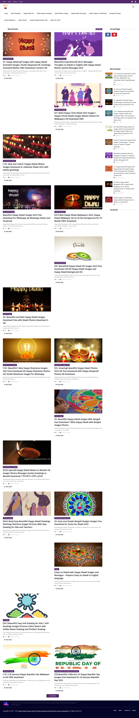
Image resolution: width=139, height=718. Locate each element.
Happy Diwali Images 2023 (62, 365)
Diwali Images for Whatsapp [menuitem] (98, 13)
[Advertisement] (27, 96)
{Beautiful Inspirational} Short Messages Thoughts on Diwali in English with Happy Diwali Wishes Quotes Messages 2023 (77, 65)
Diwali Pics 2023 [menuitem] (55, 20)
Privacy (21, 1)
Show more (98, 29)
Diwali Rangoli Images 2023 (62, 518)
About (9, 1)
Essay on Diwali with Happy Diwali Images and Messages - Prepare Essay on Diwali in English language (76, 575)
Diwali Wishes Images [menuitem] (61, 13)
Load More (52, 696)
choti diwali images (60, 109)
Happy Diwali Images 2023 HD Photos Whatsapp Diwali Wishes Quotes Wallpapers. (43, 711)
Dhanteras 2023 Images (10, 365)
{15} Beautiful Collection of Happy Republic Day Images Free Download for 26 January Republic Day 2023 (77, 677)
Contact (15, 1)
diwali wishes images (9, 161)
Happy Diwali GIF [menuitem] (29, 13)
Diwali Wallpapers (60, 212)
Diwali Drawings (8, 518)
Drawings (6, 620)
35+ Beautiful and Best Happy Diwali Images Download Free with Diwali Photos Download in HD (25, 320)
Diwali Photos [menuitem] (22, 20)
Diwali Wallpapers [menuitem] (10, 20)
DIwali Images (7, 314)
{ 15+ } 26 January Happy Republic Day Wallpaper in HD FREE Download (26, 676)
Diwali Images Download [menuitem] (44, 13)
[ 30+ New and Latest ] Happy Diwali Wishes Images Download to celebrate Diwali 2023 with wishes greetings (25, 167)
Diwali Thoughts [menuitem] (16, 13)
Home (4, 1)
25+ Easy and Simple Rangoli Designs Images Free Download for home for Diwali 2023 (78, 523)
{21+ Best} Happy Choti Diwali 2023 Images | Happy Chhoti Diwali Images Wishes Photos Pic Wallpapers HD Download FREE (76, 116)
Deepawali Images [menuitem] (115, 13)
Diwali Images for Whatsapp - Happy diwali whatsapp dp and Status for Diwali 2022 (124, 200)
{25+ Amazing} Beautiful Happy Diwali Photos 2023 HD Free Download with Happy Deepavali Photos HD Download (76, 371)
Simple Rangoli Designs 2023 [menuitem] (39, 20)
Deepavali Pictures (60, 263)
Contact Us (127, 710)
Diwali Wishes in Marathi (10, 467)
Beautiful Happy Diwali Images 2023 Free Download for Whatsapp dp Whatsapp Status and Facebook (26, 218)
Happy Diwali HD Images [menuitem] (78, 13)
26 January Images (8, 671)
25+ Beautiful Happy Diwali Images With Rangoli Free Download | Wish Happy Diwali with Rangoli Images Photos (77, 422)
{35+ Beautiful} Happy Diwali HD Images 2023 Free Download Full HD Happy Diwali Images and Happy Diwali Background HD (78, 269)
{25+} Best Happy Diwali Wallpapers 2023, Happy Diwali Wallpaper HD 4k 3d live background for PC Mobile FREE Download (78, 218)
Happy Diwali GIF (8, 58)
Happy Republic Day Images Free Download (66, 671)
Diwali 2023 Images (9, 212)
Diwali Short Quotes (60, 58)
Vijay (6, 75)
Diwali (56, 569)
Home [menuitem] (6, 13)
